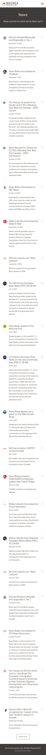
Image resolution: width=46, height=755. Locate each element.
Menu (42, 4)
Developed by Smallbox (23, 751)
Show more (23, 737)
